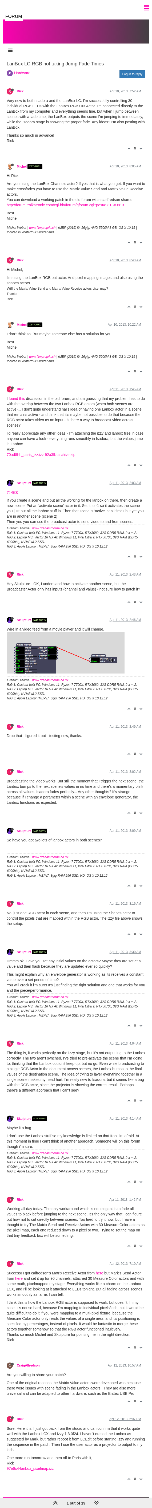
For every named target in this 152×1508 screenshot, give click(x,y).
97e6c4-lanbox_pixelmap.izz (30, 1468)
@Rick (12, 492)
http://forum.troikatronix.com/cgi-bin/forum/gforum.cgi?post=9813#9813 (65, 205)
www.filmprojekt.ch (42, 228)
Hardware (22, 73)
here (99, 1273)
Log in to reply (132, 74)
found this (17, 398)
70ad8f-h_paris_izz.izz (25, 454)
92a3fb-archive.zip (60, 454)
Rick (20, 91)
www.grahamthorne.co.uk (50, 528)
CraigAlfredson (28, 1365)
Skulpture (24, 483)
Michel (22, 166)
